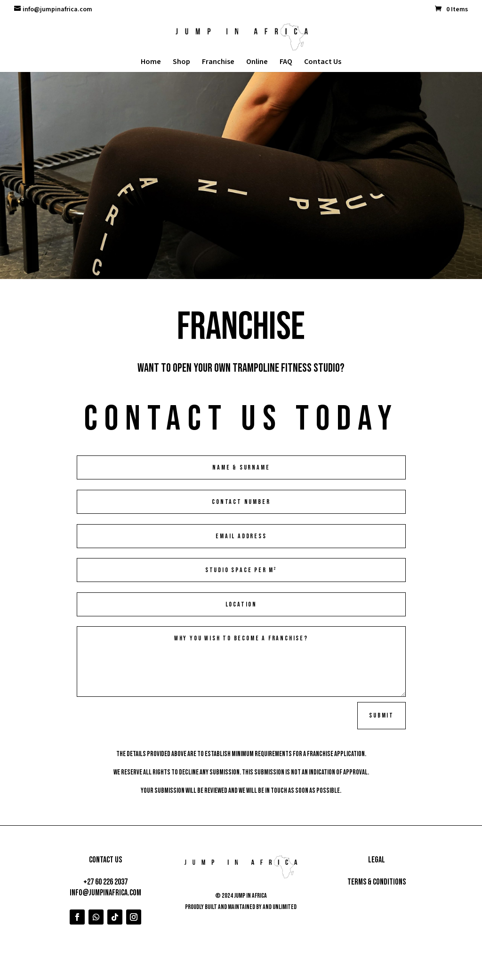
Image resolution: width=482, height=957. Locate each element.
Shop (181, 62)
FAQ (286, 62)
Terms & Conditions (376, 882)
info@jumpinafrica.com (105, 893)
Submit (381, 715)
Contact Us (322, 62)
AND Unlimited (280, 907)
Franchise (218, 62)
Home (151, 62)
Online (257, 62)
